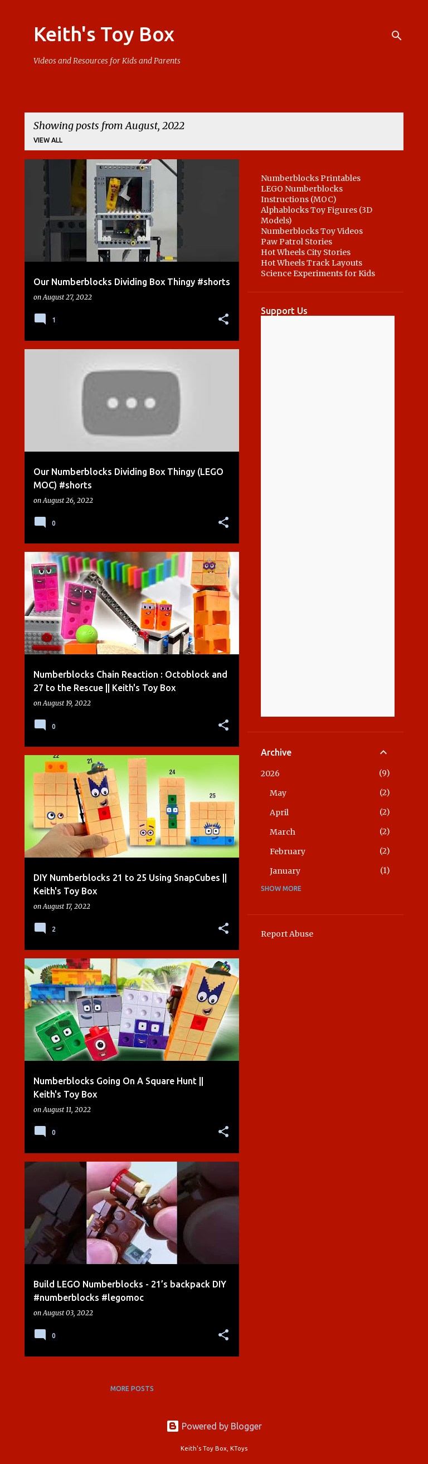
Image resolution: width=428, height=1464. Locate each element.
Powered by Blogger (214, 1426)
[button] (223, 319)
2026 (270, 773)
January (285, 871)
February (287, 851)
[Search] (396, 35)
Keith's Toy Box (103, 33)
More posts (132, 1388)
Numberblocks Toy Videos (312, 231)
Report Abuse (287, 934)
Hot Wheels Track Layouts (311, 263)
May (278, 793)
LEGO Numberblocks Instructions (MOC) (302, 194)
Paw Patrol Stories (296, 242)
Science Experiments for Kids (318, 273)
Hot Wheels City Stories (306, 252)
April (279, 812)
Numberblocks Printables (311, 178)
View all (47, 140)
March (282, 832)
